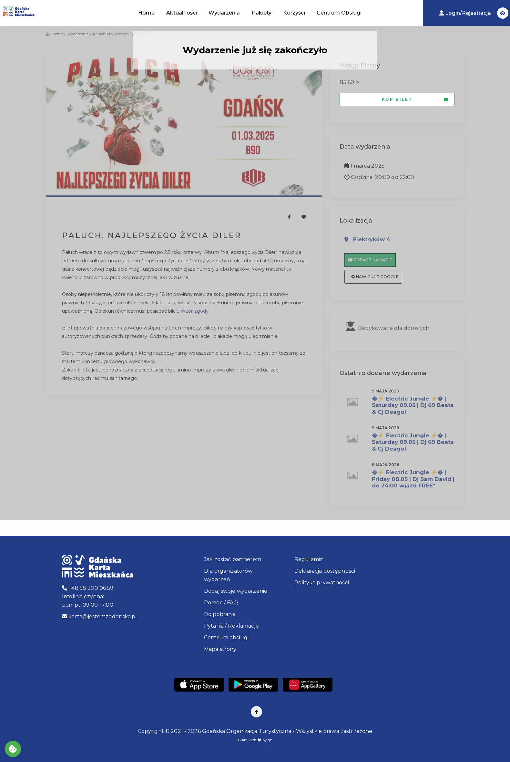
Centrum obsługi (226, 637)
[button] (502, 13)
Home (146, 13)
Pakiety (261, 13)
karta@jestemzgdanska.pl (99, 616)
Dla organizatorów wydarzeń (228, 575)
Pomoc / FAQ (221, 603)
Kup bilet (418, 99)
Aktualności (181, 13)
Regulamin (308, 559)
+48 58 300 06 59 (88, 588)
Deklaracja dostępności (324, 571)
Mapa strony (220, 649)
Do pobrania (220, 614)
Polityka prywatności (321, 582)
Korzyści (294, 13)
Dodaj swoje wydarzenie (235, 591)
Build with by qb (255, 740)
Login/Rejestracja (465, 13)
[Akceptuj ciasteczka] (13, 749)
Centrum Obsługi (339, 13)
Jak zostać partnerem (232, 559)
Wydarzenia (224, 13)
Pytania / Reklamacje (231, 626)
